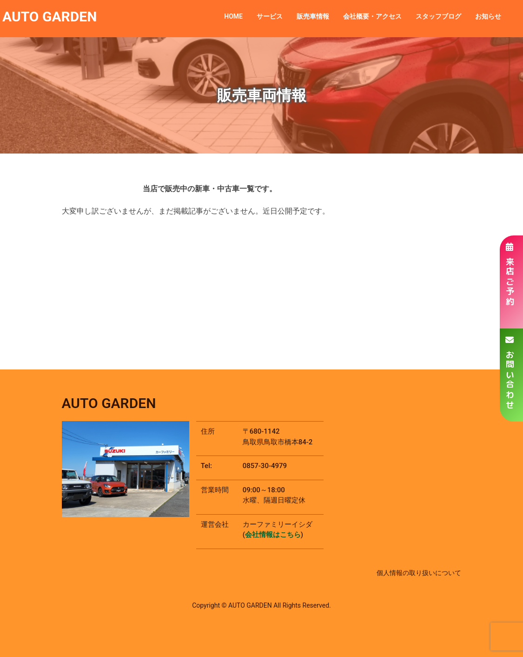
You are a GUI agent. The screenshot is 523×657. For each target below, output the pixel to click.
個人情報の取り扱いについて (419, 573)
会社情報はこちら (273, 534)
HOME (233, 16)
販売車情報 (313, 16)
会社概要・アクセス (372, 16)
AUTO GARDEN (49, 16)
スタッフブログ (438, 16)
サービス (270, 16)
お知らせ (488, 16)
